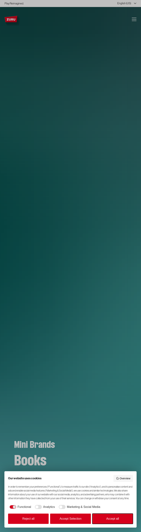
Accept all (112, 518)
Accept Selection (70, 518)
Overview (123, 478)
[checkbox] (19, 507)
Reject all (28, 518)
